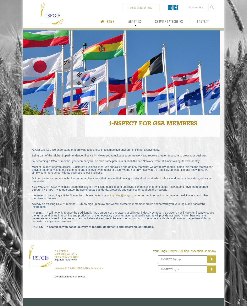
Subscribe (211, 259)
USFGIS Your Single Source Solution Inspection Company (64, 14)
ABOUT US (134, 21)
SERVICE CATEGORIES (169, 21)
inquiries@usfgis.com (123, 195)
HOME (110, 21)
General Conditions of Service (70, 276)
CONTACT (203, 21)
